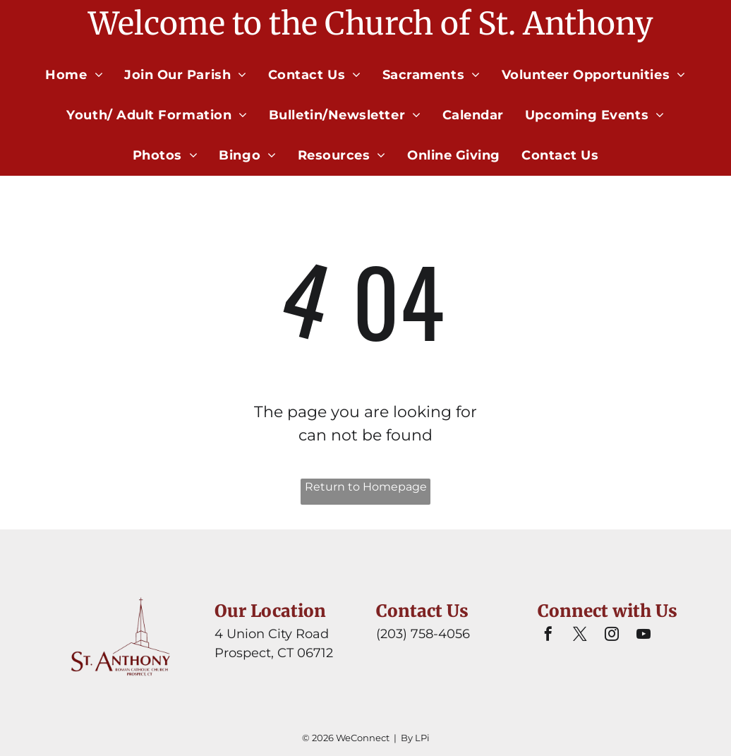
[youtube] (643, 635)
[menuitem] (74, 75)
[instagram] (611, 635)
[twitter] (580, 635)
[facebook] (548, 635)
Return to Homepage (366, 486)
